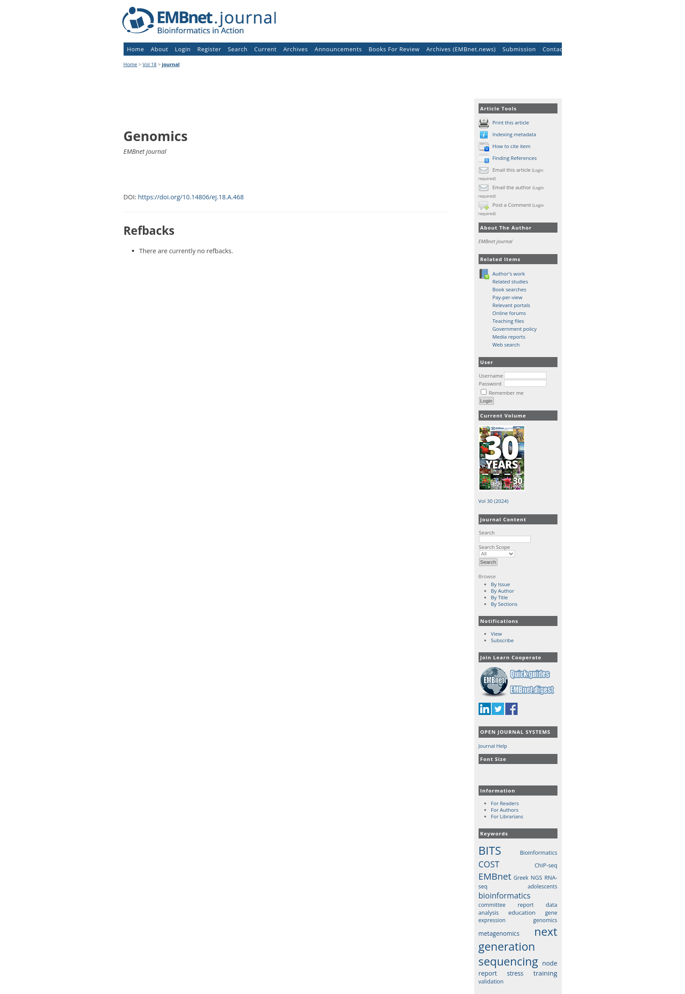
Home (135, 49)
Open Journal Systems (515, 732)
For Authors (504, 810)
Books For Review (394, 49)
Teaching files (508, 321)
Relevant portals (511, 305)
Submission (519, 49)
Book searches (509, 289)
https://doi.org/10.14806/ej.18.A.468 (191, 197)
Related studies (511, 281)
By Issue (500, 584)
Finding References (514, 158)
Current (265, 49)
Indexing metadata (514, 134)
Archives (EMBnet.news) (461, 49)
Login (183, 49)
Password (490, 383)
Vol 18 (149, 64)
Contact (554, 49)
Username (491, 375)
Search (505, 535)
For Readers (505, 803)
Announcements (338, 49)
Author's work (509, 273)
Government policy (515, 328)
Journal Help (493, 746)
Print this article (510, 122)
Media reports (509, 336)
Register (209, 49)
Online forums (509, 313)
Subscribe (502, 640)
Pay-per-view (507, 297)
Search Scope (497, 550)
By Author (502, 590)
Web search (506, 344)
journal (171, 64)
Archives (295, 49)
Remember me (506, 392)
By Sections (504, 604)
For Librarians (507, 816)
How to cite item (511, 146)
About (159, 49)
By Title (499, 597)
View (496, 633)
